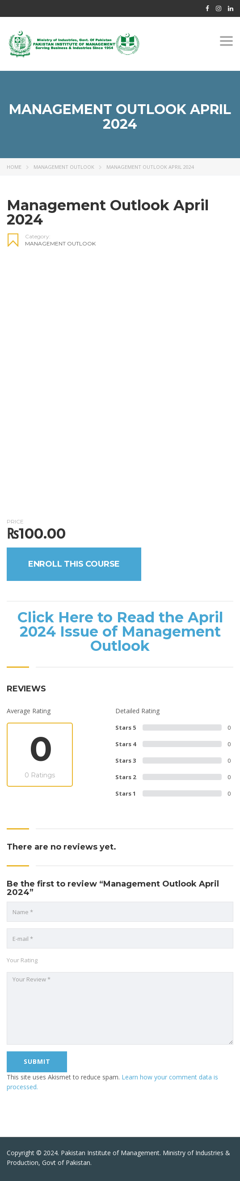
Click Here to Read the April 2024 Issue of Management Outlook (120, 645)
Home (14, 166)
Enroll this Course (74, 578)
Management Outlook (64, 166)
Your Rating (22, 974)
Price (15, 535)
